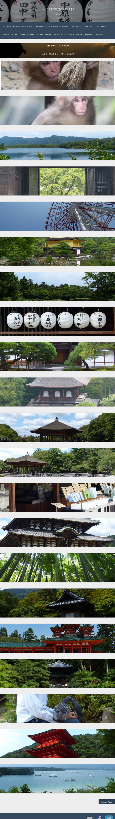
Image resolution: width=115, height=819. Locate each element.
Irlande (14, 34)
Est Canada (69, 34)
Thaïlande (88, 34)
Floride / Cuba (27, 27)
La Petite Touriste (57, 10)
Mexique (16, 27)
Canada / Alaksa (53, 27)
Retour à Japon (106, 802)
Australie (7, 27)
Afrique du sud (77, 27)
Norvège (88, 27)
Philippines (40, 27)
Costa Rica (57, 34)
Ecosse (6, 34)
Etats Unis (99, 34)
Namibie (48, 34)
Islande (79, 34)
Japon (22, 34)
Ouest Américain (101, 27)
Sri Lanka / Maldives (35, 34)
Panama (65, 27)
